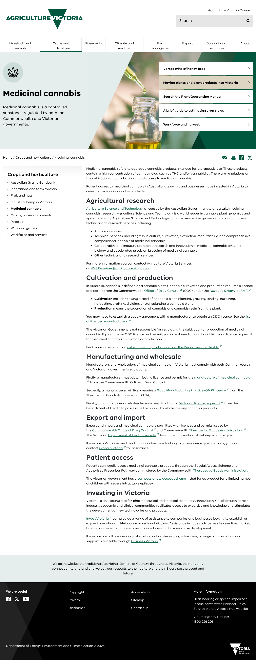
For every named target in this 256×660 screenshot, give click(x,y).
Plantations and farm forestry (34, 189)
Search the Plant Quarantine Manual (192, 96)
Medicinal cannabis (26, 208)
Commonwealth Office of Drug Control (122, 430)
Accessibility (140, 592)
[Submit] (248, 20)
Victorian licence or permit (199, 403)
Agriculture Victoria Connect (230, 10)
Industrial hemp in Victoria (31, 202)
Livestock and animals (20, 45)
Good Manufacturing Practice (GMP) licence (191, 390)
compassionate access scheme (161, 478)
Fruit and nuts (22, 195)
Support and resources (216, 45)
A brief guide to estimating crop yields (193, 110)
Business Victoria (144, 541)
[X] (250, 157)
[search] (214, 21)
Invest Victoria (97, 518)
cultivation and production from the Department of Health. (173, 347)
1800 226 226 (203, 621)
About (245, 43)
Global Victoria (111, 448)
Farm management (161, 45)
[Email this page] (224, 157)
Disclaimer (76, 608)
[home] (44, 19)
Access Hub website (232, 609)
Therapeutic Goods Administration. (220, 470)
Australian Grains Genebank (33, 182)
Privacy (74, 600)
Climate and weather (124, 45)
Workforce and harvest (181, 124)
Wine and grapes (24, 228)
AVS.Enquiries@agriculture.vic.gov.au (120, 268)
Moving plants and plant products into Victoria (200, 83)
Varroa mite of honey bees (184, 69)
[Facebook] (241, 157)
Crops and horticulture (61, 45)
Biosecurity (93, 43)
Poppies (17, 222)
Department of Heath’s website (132, 435)
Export (187, 43)
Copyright (76, 592)
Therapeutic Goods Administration (216, 430)
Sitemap (137, 600)
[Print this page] (233, 157)
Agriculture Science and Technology (114, 208)
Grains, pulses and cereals (31, 215)
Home (7, 157)
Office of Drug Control (161, 291)
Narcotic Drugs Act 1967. (229, 291)
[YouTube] (26, 599)
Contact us (139, 608)
